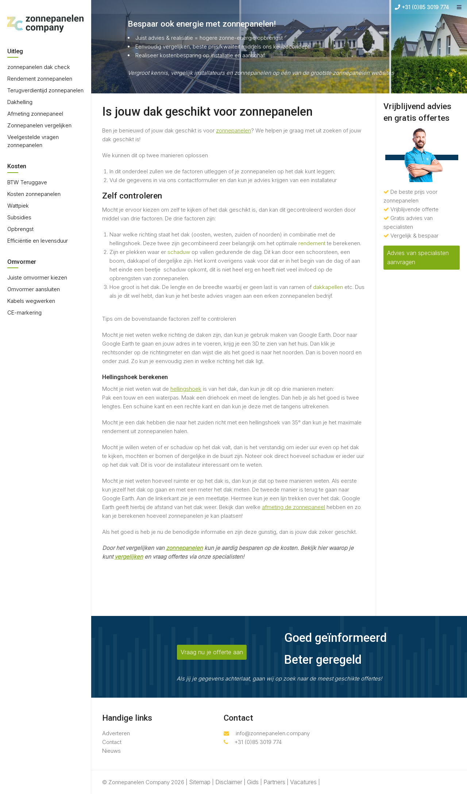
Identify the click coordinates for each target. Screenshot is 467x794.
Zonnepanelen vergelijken (39, 125)
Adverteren (116, 733)
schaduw (178, 251)
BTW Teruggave (27, 182)
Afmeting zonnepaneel (35, 113)
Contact (111, 742)
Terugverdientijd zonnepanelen (45, 90)
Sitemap (200, 782)
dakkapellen (328, 287)
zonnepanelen (233, 130)
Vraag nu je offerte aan (212, 652)
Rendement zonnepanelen (39, 78)
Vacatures (303, 782)
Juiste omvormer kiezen (37, 277)
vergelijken (129, 556)
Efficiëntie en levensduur (37, 240)
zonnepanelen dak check (38, 66)
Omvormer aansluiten (33, 289)
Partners (274, 782)
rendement (311, 243)
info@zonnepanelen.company (267, 733)
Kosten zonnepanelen (34, 193)
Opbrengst (20, 229)
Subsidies (19, 217)
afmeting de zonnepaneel (293, 507)
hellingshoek (185, 388)
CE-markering (24, 312)
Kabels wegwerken (31, 300)
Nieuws (111, 750)
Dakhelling (19, 102)
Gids (253, 782)
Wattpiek (18, 205)
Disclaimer (228, 782)
